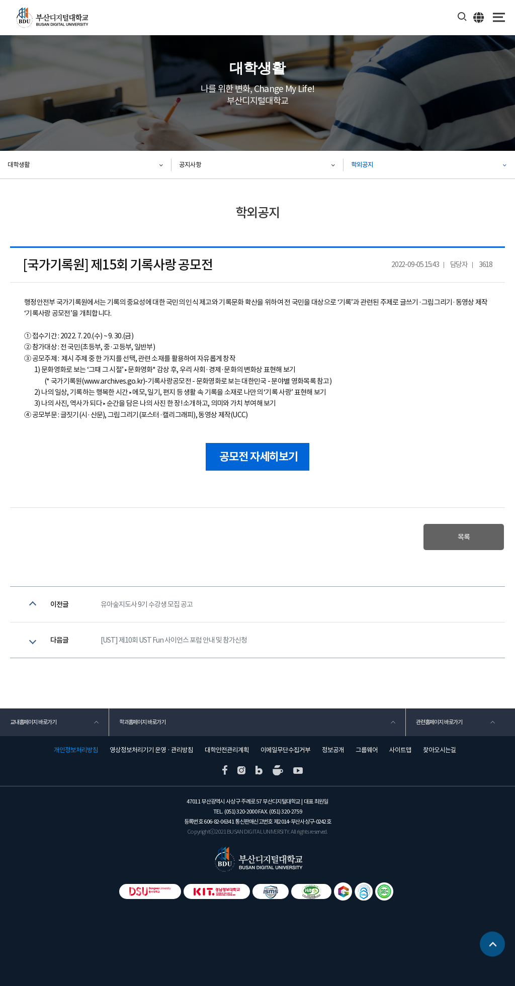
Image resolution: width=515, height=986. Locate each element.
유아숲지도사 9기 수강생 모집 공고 (147, 604)
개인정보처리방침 (76, 750)
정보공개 (333, 750)
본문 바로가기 (0, 0)
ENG (479, 17)
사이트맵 (400, 750)
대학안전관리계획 (227, 750)
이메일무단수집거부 (285, 750)
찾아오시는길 (439, 750)
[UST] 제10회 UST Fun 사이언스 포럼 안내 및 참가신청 (174, 640)
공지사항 (190, 164)
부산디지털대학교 (51, 18)
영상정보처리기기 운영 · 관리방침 (151, 750)
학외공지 (362, 164)
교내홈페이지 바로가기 (33, 722)
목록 (464, 537)
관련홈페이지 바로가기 (439, 722)
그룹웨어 (367, 750)
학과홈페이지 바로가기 (142, 722)
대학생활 (19, 164)
